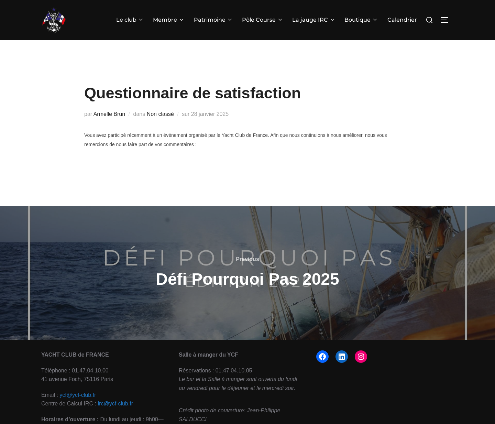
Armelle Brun (109, 125)
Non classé (160, 125)
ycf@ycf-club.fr (77, 406)
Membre (169, 20)
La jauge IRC (314, 20)
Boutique (361, 20)
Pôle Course (262, 20)
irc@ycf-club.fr (115, 415)
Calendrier (402, 20)
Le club (130, 20)
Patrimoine (213, 20)
